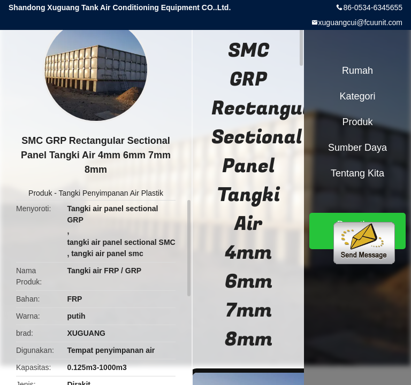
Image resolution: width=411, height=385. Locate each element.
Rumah (357, 70)
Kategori (357, 96)
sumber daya (357, 147)
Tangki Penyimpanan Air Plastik (111, 193)
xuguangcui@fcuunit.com (360, 22)
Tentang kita (357, 173)
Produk (40, 193)
